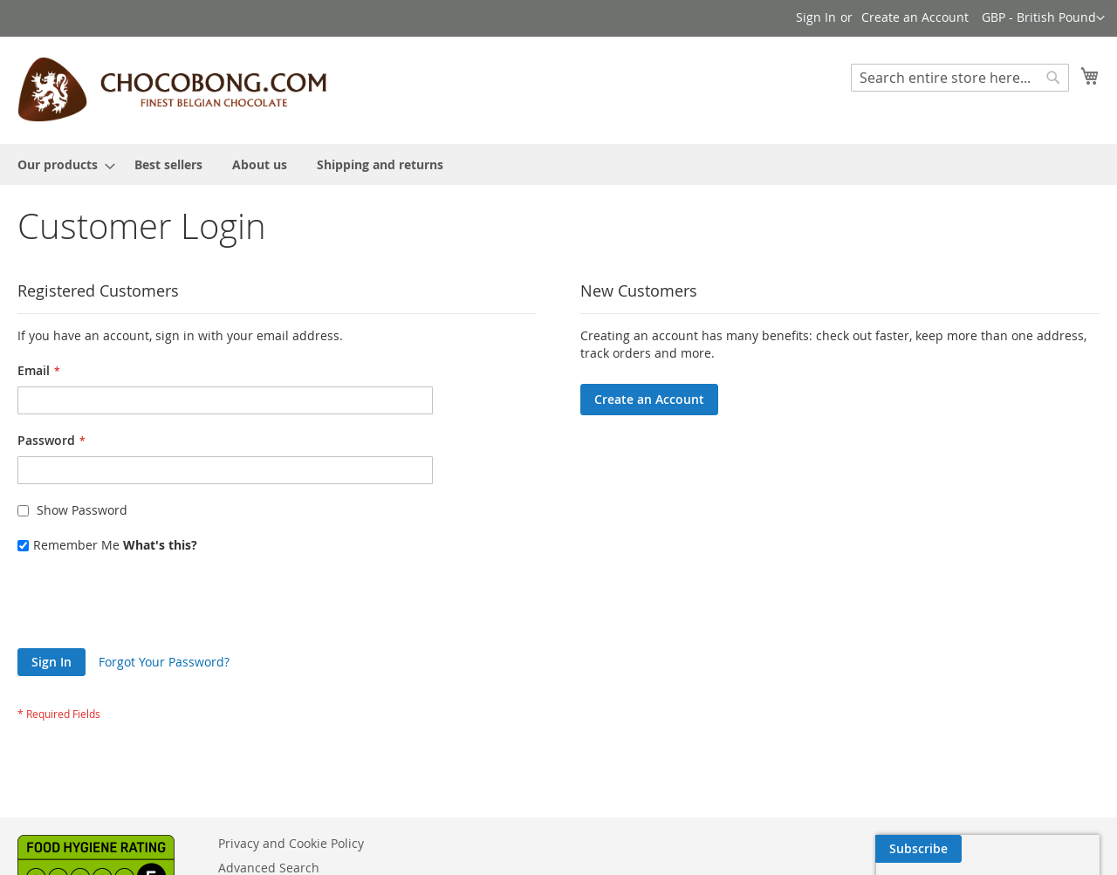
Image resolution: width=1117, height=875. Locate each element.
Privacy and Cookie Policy (291, 843)
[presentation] (150, 605)
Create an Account (915, 17)
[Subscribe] (1056, 849)
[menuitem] (61, 164)
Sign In (816, 17)
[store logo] (171, 89)
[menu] (558, 164)
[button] (1043, 18)
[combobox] (960, 78)
